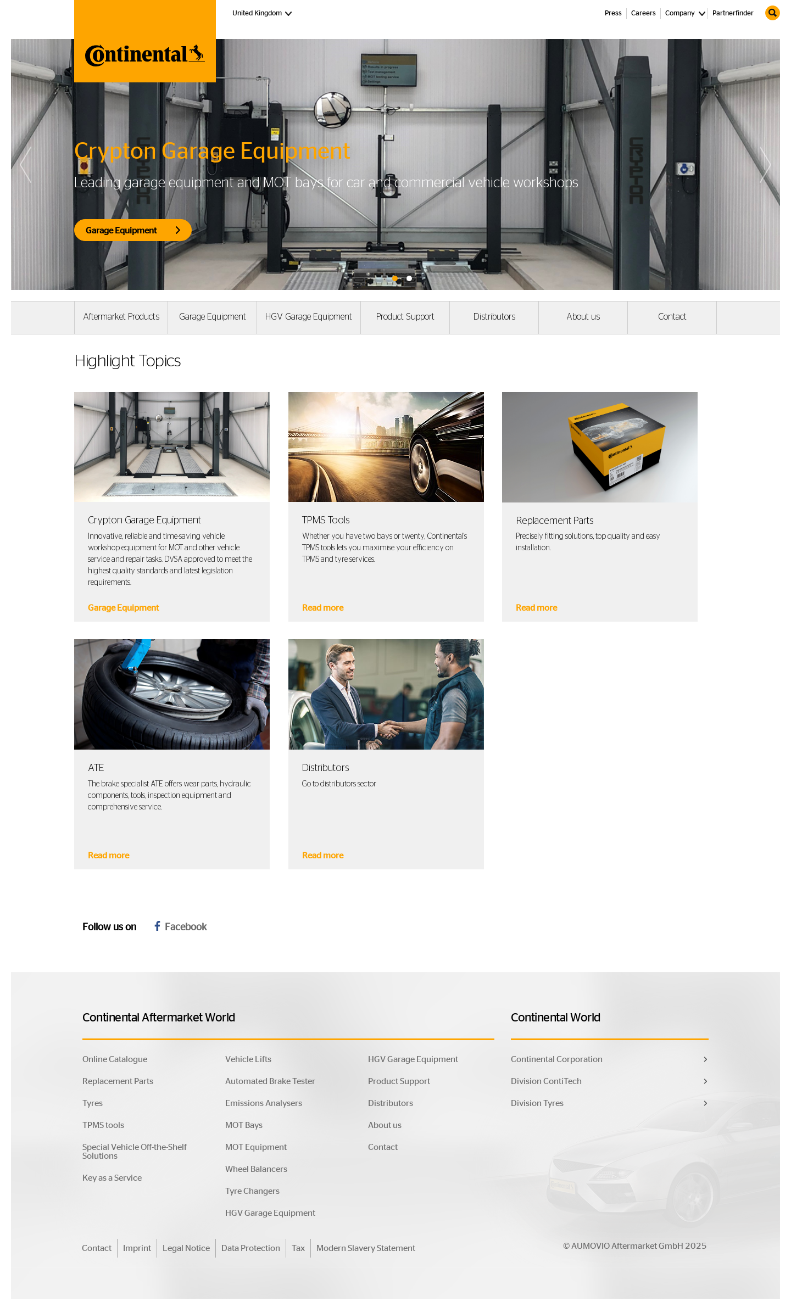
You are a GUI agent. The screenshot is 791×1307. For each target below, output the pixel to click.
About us (583, 316)
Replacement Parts (117, 1081)
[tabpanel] (395, 164)
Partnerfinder (733, 13)
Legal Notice (186, 1248)
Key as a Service (112, 1178)
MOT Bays (244, 1125)
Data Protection (250, 1248)
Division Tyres (537, 1103)
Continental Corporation (557, 1059)
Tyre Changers (252, 1191)
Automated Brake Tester (270, 1081)
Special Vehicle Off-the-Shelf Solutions (134, 1151)
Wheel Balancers (256, 1169)
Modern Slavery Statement (365, 1248)
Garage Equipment (212, 316)
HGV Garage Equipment (308, 316)
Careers (643, 13)
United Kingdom (263, 12)
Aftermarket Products (121, 316)
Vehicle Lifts (248, 1059)
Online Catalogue (114, 1059)
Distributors (494, 316)
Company (680, 13)
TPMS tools (103, 1125)
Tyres (92, 1103)
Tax (298, 1248)
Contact (672, 316)
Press (613, 13)
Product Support (405, 316)
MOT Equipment (256, 1147)
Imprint (137, 1248)
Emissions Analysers (263, 1103)
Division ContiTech (546, 1081)
